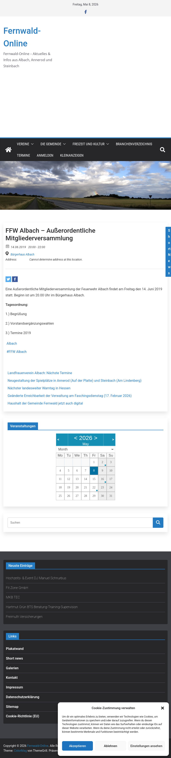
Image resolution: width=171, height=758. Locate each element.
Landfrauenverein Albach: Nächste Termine (40, 373)
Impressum (14, 687)
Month (63, 449)
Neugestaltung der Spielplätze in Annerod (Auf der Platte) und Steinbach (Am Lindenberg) (74, 381)
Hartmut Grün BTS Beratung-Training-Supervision (42, 607)
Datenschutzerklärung (22, 697)
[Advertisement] (85, 105)
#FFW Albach (17, 352)
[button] (162, 708)
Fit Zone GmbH (17, 588)
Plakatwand (15, 649)
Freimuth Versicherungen (24, 617)
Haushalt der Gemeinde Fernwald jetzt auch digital (45, 403)
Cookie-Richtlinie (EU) (22, 716)
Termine (23, 155)
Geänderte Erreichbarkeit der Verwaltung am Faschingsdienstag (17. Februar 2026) (70, 396)
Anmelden (45, 155)
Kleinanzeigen (72, 155)
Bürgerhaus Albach (22, 254)
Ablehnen (110, 746)
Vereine (23, 144)
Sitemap (12, 707)
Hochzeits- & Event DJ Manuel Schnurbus (36, 578)
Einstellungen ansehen (146, 746)
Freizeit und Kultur (88, 144)
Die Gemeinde (51, 144)
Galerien (12, 668)
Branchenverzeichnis (134, 144)
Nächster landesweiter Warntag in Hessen (39, 388)
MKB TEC (13, 597)
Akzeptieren (77, 746)
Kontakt (12, 678)
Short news (14, 658)
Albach (12, 343)
